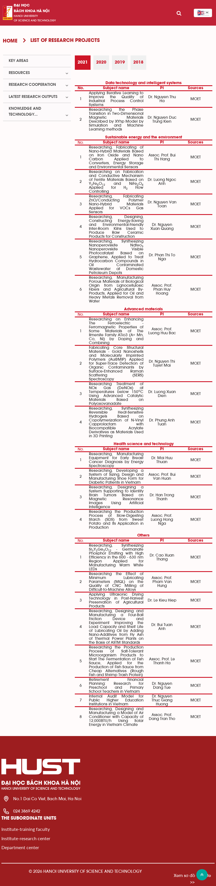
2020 (101, 62)
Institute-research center (25, 838)
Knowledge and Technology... (25, 111)
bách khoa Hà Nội (32, 11)
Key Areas (18, 61)
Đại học (22, 5)
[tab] (83, 62)
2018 (138, 62)
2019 (120, 62)
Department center (20, 847)
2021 (83, 62)
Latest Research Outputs (33, 97)
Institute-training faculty (25, 829)
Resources (19, 73)
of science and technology (35, 20)
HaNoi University (26, 16)
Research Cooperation (32, 85)
